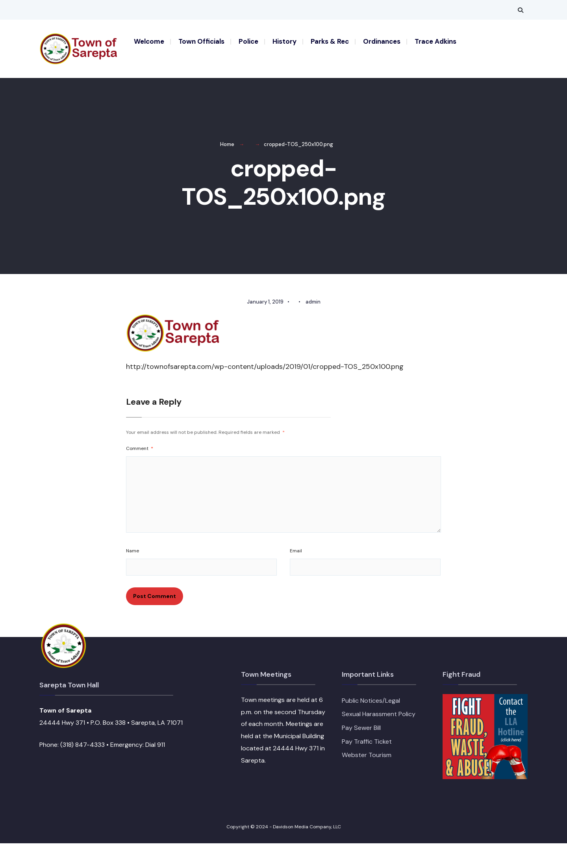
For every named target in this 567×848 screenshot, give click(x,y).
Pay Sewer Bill (361, 732)
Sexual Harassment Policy (378, 719)
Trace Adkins (435, 41)
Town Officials (201, 41)
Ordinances (381, 41)
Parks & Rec (330, 41)
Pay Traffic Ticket (367, 746)
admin (313, 306)
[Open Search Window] (520, 10)
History (284, 41)
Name (132, 555)
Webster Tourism (366, 760)
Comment (139, 453)
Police (248, 41)
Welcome (149, 41)
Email (296, 555)
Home (227, 149)
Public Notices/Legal (371, 705)
